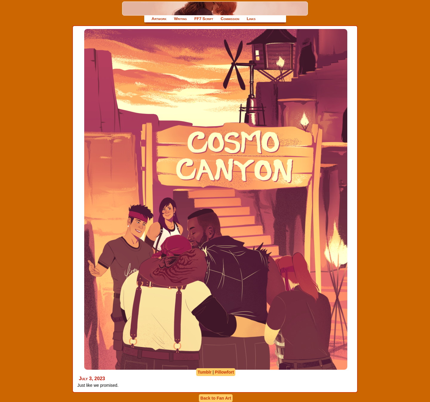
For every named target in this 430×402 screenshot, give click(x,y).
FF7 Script (203, 18)
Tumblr (204, 372)
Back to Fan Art (215, 398)
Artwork (159, 18)
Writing (180, 18)
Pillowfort (224, 372)
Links (251, 18)
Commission (230, 18)
